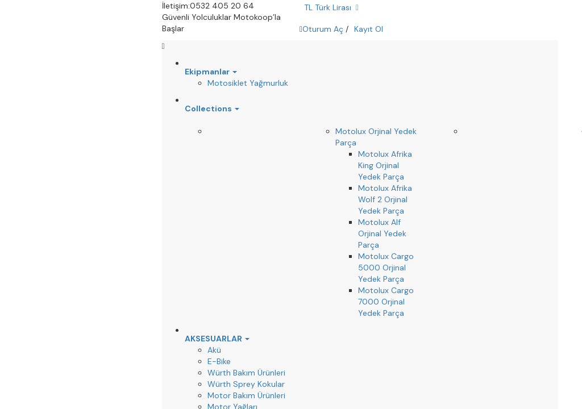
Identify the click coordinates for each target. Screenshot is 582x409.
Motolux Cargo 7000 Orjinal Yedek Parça (386, 301)
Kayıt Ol (368, 29)
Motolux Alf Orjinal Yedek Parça (382, 233)
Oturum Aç (322, 29)
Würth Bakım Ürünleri (246, 373)
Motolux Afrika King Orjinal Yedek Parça (385, 165)
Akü (214, 350)
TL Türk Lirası (331, 7)
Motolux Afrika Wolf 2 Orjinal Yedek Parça (385, 199)
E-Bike (219, 361)
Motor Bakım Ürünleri (246, 395)
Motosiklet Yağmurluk (247, 83)
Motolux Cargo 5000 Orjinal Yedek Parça (386, 267)
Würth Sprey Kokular (246, 384)
